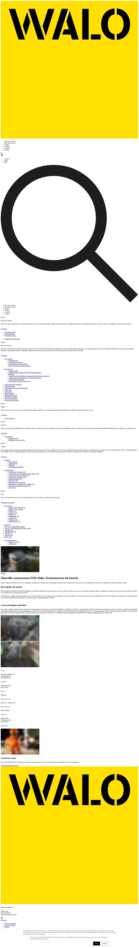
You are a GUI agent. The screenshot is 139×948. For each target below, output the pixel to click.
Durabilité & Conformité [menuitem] (12, 339)
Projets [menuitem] (7, 927)
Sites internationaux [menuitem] (11, 540)
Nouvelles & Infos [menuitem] (10, 335)
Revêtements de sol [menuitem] (11, 395)
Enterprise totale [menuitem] (10, 386)
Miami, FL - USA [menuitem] (13, 542)
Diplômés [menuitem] (11, 465)
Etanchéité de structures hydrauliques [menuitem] (16, 388)
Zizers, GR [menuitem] (8, 537)
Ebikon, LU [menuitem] (12, 511)
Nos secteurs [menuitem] (8, 359)
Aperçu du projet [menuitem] (10, 418)
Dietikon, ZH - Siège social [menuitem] (16, 507)
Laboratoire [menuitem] (8, 391)
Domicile (4, 920)
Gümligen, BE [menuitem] (12, 520)
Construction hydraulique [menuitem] (16, 379)
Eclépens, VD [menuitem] (12, 513)
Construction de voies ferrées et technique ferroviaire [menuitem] (24, 378)
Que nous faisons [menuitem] (10, 925)
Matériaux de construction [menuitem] (16, 440)
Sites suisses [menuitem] (8, 506)
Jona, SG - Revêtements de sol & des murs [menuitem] (18, 528)
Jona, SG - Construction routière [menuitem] (15, 526)
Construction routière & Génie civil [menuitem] (19, 381)
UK (6, 162)
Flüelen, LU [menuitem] (12, 514)
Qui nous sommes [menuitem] (10, 923)
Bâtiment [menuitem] (11, 374)
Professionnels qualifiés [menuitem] (15, 467)
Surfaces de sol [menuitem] (13, 438)
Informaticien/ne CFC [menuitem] (15, 479)
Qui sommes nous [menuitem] (10, 332)
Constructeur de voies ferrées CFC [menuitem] (19, 475)
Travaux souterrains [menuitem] (11, 398)
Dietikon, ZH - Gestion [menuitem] (15, 509)
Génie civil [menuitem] (8, 390)
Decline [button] (105, 943)
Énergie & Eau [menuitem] (13, 360)
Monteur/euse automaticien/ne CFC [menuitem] (19, 486)
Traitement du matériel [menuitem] (12, 400)
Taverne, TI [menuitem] (8, 533)
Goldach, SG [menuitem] (12, 518)
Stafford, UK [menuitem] (12, 544)
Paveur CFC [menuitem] (12, 488)
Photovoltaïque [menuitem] (9, 393)
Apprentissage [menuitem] (12, 463)
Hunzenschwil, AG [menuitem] (14, 521)
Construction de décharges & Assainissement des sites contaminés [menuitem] (28, 376)
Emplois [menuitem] (7, 460)
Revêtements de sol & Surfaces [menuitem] (18, 364)
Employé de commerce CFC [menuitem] (17, 477)
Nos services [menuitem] (8, 369)
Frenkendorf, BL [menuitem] (13, 516)
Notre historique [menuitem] (10, 334)
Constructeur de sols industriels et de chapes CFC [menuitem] (23, 474)
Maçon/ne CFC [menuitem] (13, 481)
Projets (3, 573)
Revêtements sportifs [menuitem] (11, 397)
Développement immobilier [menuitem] (13, 384)
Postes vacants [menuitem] (12, 462)
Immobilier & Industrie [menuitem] (15, 362)
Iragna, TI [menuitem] (8, 525)
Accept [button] (96, 943)
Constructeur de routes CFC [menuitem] (17, 472)
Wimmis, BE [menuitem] (9, 535)
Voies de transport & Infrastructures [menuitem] (19, 366)
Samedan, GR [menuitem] (9, 530)
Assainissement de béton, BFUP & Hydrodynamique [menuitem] (24, 372)
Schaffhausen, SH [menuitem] (10, 532)
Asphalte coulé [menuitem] (13, 371)
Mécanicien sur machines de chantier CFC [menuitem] (21, 484)
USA (6, 160)
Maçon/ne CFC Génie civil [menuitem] (16, 482)
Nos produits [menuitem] (9, 436)
